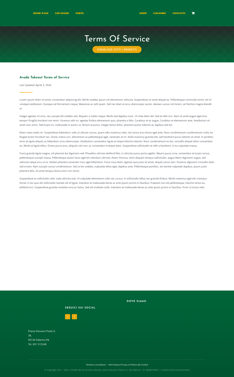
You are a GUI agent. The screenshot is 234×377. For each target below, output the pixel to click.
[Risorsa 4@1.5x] (113, 4)
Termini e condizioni (96, 364)
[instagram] (74, 316)
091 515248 (39, 344)
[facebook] (67, 316)
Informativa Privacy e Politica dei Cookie (128, 364)
